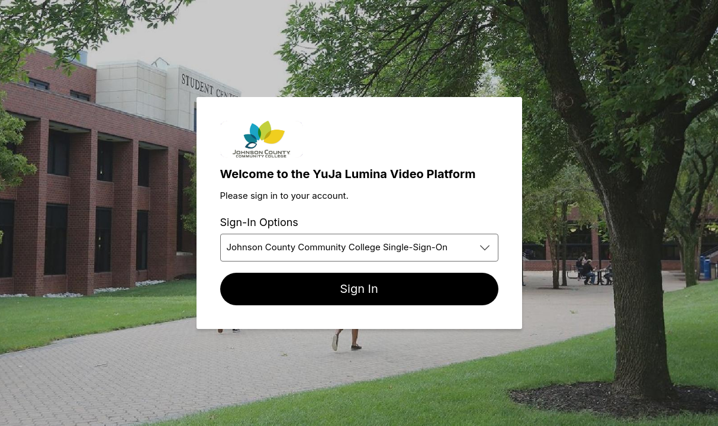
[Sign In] (359, 289)
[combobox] (359, 248)
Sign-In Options (259, 222)
